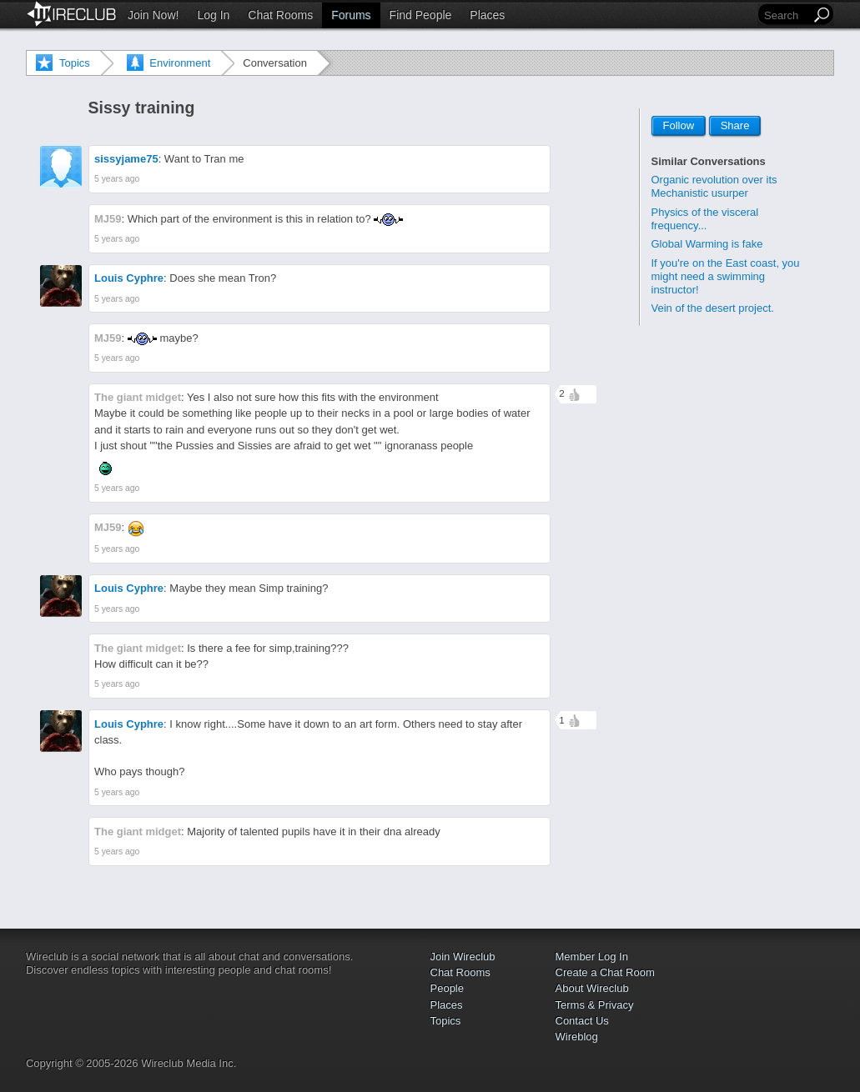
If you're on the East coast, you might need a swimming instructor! (725, 276)
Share (735, 126)
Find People (421, 15)
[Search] (785, 15)
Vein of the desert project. (712, 308)
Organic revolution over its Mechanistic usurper (714, 186)
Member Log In (592, 956)
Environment (179, 63)
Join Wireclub (462, 956)
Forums (350, 15)
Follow (679, 126)
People (447, 988)
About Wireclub (592, 988)
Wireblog (577, 1036)
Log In (213, 15)
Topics (74, 63)
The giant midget (137, 397)
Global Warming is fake (707, 244)
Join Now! (153, 15)
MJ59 (108, 219)
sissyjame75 (126, 159)
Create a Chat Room (605, 972)
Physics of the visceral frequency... (705, 219)
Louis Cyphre (128, 278)
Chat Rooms (280, 15)
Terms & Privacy (595, 1005)
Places (487, 15)
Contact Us (582, 1020)
